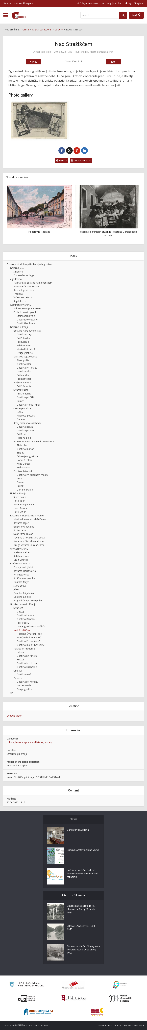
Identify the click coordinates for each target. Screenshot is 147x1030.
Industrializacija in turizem (27, 308)
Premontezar (24, 378)
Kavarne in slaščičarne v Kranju (27, 515)
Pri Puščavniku (24, 386)
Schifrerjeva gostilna (24, 578)
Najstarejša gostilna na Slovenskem (32, 282)
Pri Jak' (20, 485)
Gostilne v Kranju (19, 327)
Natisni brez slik (81, 160)
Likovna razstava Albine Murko (83, 850)
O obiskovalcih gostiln (25, 312)
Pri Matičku (23, 375)
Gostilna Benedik (26, 619)
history (19, 742)
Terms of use (120, 1025)
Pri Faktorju (23, 622)
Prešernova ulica (22, 382)
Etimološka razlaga (23, 275)
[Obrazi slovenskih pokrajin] (120, 998)
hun (120, 3)
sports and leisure (33, 742)
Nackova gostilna (26, 415)
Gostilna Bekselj (25, 426)
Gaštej (20, 611)
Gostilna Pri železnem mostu (32, 474)
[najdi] (123, 15)
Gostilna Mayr (24, 334)
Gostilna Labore (25, 615)
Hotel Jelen (19, 500)
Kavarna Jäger (21, 523)
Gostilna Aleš (24, 674)
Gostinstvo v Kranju (20, 304)
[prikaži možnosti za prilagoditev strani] (87, 3)
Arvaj (19, 478)
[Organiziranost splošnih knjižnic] (73, 985)
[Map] (136, 15)
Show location (14, 715)
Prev (34, 61)
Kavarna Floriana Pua (25, 570)
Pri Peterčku (23, 338)
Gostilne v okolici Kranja (23, 604)
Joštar (20, 412)
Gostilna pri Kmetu (27, 655)
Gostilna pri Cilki (25, 397)
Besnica (17, 678)
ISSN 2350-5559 (136, 1025)
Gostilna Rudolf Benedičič (30, 644)
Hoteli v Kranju (18, 493)
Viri (11, 692)
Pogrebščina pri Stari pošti (27, 600)
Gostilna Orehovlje (27, 666)
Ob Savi (17, 670)
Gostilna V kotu (25, 371)
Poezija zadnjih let (23, 567)
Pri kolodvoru (24, 467)
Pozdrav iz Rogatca (39, 231)
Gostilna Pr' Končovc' (28, 641)
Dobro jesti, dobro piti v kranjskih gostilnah (30, 264)
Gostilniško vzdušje (27, 319)
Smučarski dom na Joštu (30, 637)
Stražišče (18, 607)
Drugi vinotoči (21, 559)
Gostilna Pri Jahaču (27, 367)
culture (10, 742)
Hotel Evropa (20, 508)
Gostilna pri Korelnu (27, 681)
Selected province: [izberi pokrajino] (18, 3)
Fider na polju (24, 437)
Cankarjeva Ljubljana (78, 829)
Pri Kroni (21, 434)
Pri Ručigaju (23, 341)
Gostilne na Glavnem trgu (27, 330)
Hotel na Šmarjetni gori (29, 633)
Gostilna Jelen (24, 364)
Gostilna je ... (17, 267)
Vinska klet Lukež (26, 349)
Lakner (20, 652)
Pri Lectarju (19, 530)
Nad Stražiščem (22, 630)
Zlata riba (22, 445)
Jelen (16, 589)
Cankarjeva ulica (22, 408)
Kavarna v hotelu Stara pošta (29, 537)
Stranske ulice (20, 389)
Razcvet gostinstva (23, 290)
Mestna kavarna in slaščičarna (29, 519)
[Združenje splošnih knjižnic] (97, 1012)
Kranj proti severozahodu (27, 423)
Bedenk (21, 419)
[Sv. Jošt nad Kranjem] (40, 120)
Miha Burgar (23, 463)
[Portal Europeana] (120, 985)
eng (109, 3)
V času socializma (23, 297)
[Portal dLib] (26, 998)
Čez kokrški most (22, 471)
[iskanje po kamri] (99, 15)
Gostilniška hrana (26, 323)
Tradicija (18, 293)
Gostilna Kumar (25, 448)
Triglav (20, 452)
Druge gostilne (25, 352)
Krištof (20, 659)
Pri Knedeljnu (24, 393)
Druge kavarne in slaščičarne (28, 545)
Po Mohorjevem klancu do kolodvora (33, 441)
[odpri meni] (5, 15)
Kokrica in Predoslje (24, 648)
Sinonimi (18, 271)
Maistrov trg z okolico (25, 356)
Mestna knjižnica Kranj (102, 51)
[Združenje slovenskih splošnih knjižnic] (74, 998)
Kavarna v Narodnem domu (28, 541)
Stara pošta (23, 360)
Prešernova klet (21, 552)
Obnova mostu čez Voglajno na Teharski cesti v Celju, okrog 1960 (83, 949)
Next (112, 61)
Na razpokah (24, 685)
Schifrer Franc (24, 345)
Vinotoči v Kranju (19, 548)
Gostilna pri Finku (26, 430)
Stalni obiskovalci (26, 315)
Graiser (20, 482)
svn (103, 3)
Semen (20, 401)
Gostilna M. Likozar (27, 663)
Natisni (61, 160)
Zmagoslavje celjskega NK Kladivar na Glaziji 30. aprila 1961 (81, 909)
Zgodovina (16, 279)
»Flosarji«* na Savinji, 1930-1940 (81, 928)
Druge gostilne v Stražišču (31, 626)
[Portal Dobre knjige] (38, 1011)
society (49, 742)
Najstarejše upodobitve (26, 286)
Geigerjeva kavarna (23, 526)
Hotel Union (19, 511)
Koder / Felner (24, 460)
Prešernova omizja (20, 563)
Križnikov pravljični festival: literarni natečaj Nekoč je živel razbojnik (82, 873)
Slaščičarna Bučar (23, 533)
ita (114, 3)
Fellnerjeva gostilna (27, 456)
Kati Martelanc (21, 556)
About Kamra (105, 1025)
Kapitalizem (19, 301)
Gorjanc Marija (25, 489)
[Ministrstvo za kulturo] (27, 984)
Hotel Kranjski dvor (23, 504)
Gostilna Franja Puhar (28, 404)
